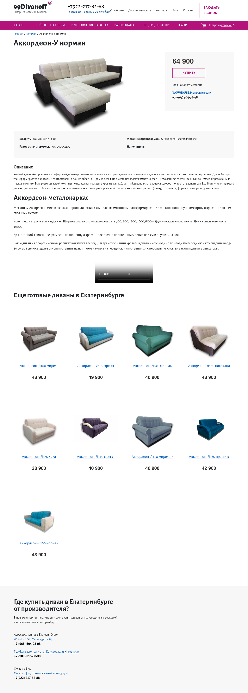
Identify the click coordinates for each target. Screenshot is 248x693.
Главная (18, 33)
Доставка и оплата (139, 10)
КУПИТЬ (189, 73)
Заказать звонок (212, 10)
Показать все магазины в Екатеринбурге (88, 11)
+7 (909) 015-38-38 (27, 656)
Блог (175, 10)
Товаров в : (218, 25)
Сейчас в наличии (50, 25)
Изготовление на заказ (89, 25)
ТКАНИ (182, 25)
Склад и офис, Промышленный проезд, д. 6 (41, 673)
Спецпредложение (156, 25)
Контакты (162, 10)
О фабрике (117, 10)
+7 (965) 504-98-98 (185, 97)
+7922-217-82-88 (85, 6)
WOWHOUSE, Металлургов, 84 (191, 92)
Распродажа (124, 25)
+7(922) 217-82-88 (27, 677)
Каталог (20, 25)
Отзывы (188, 10)
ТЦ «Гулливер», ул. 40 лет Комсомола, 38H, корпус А (46, 651)
